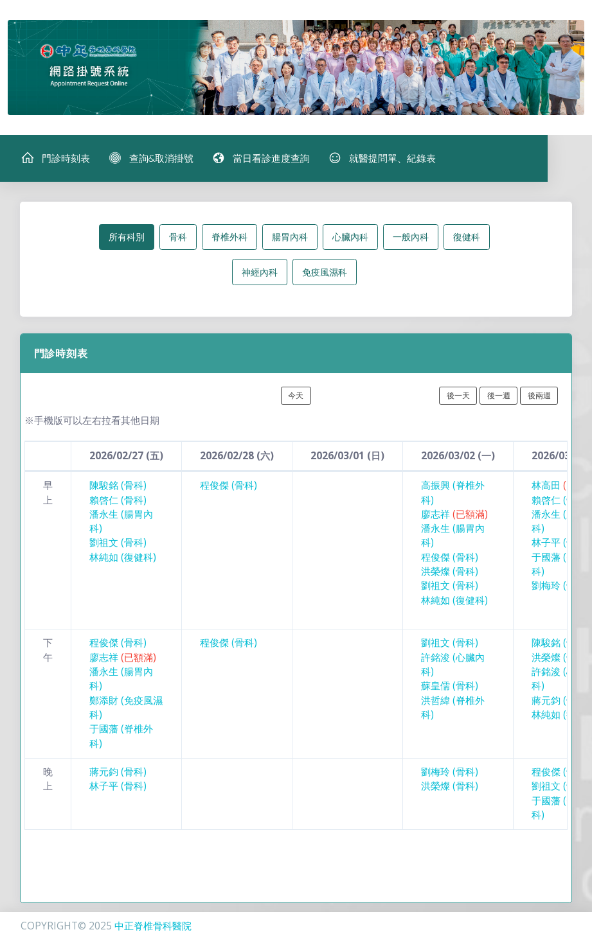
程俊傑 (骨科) (228, 486)
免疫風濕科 (324, 273)
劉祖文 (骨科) (118, 544)
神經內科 (260, 273)
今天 (295, 396)
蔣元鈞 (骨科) (560, 701)
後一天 (458, 396)
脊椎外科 (229, 238)
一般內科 (411, 238)
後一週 (498, 396)
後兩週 (539, 396)
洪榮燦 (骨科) (449, 572)
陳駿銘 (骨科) (118, 486)
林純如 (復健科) (122, 558)
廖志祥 (454, 515)
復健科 (466, 238)
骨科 (178, 238)
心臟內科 (350, 238)
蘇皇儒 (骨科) (449, 687)
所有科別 (127, 238)
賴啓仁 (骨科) (118, 501)
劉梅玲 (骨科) (560, 587)
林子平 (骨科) (560, 544)
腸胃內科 (290, 238)
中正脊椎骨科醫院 (153, 926)
